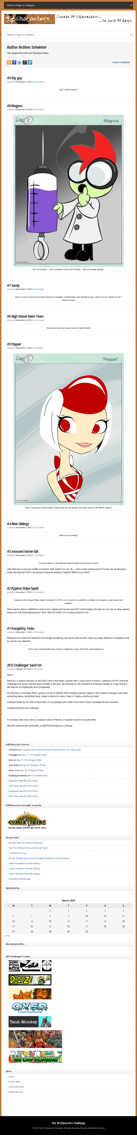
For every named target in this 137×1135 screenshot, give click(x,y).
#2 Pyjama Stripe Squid (22, 588)
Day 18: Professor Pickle (33, 765)
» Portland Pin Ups (17, 853)
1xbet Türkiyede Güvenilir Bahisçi (24, 863)
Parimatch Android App (19, 879)
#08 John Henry (30, 781)
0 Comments (38, 82)
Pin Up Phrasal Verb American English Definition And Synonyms (39, 858)
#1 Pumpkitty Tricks (20, 628)
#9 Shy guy (14, 77)
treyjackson (14, 781)
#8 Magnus (14, 105)
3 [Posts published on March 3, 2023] (86, 911)
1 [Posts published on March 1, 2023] (50, 911)
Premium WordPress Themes (92, 1128)
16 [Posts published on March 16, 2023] (68, 921)
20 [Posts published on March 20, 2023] (13, 926)
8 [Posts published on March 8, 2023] (50, 916)
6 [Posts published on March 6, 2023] (13, 916)
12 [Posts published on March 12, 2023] (123, 916)
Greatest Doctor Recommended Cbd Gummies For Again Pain (51, 750)
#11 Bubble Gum (39, 775)
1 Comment (38, 348)
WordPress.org (16, 1092)
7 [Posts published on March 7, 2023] (31, 916)
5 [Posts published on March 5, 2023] (123, 911)
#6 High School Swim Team (25, 316)
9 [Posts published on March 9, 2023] (68, 916)
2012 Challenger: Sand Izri (24, 665)
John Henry (14, 786)
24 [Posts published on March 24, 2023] (87, 926)
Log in (11, 1076)
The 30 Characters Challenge (68, 1123)
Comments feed (16, 1087)
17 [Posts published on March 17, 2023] (87, 921)
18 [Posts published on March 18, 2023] (105, 921)
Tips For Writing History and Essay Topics (28, 848)
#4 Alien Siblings (18, 523)
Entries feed (14, 1081)
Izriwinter (11, 82)
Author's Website (121, 62)
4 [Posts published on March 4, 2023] (105, 911)
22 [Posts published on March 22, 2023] (50, 926)
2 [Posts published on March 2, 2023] (68, 911)
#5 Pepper (14, 344)
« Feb (7, 936)
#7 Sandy (13, 285)
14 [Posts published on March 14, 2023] (32, 921)
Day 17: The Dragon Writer (34, 755)
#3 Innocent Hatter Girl (22, 551)
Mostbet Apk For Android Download (25, 843)
